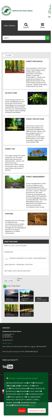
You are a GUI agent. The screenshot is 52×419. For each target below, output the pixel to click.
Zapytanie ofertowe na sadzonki (17, 271)
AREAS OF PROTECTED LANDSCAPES (10, 300)
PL (49, 11)
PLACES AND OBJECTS (25, 299)
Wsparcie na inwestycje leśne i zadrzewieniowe (28, 258)
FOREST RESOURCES (10, 314)
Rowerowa (8, 252)
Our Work (9, 55)
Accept (22, 410)
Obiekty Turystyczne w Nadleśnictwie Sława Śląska (41, 301)
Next (18, 280)
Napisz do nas (7, 343)
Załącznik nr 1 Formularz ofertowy (18, 264)
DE (49, 17)
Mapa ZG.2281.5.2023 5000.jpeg (15, 245)
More (32, 405)
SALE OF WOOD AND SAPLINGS (26, 314)
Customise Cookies (36, 410)
